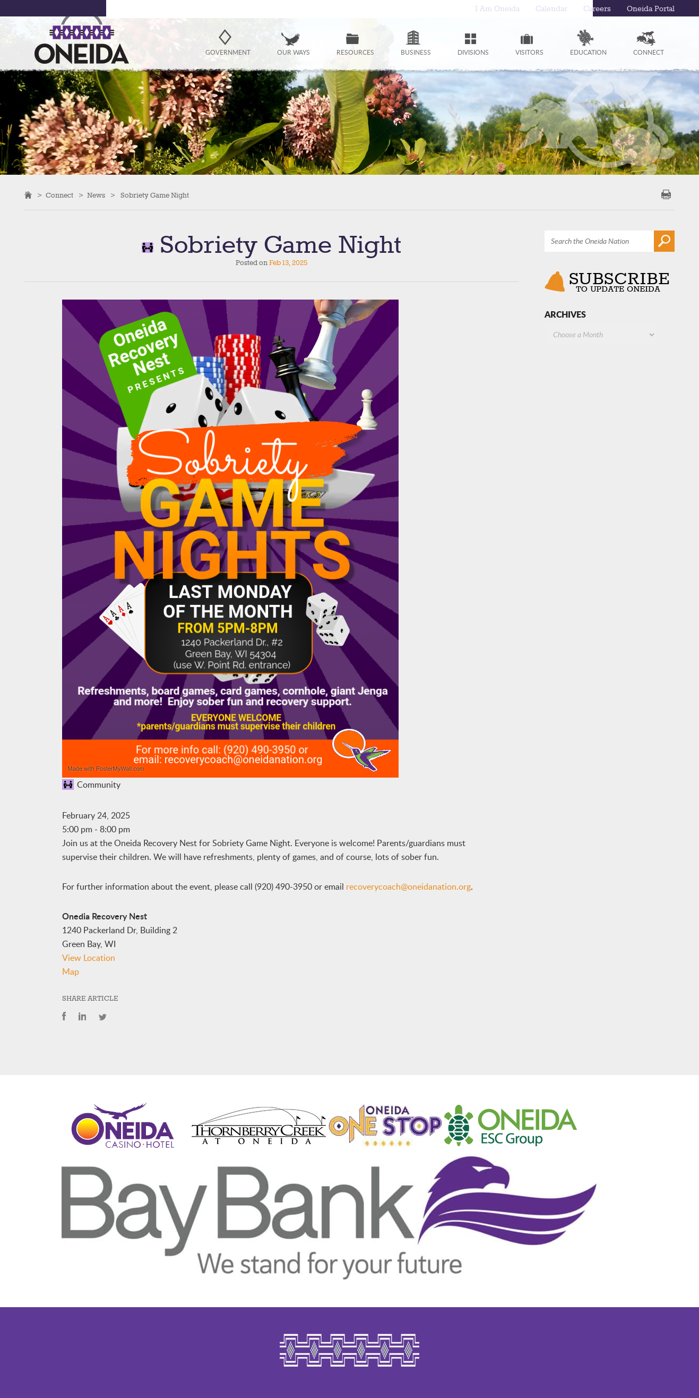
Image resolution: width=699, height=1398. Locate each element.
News (96, 195)
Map (70, 971)
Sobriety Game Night (154, 195)
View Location (88, 958)
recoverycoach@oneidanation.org (408, 886)
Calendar (551, 9)
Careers (597, 9)
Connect (59, 195)
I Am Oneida (497, 9)
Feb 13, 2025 (288, 263)
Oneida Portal (651, 9)
